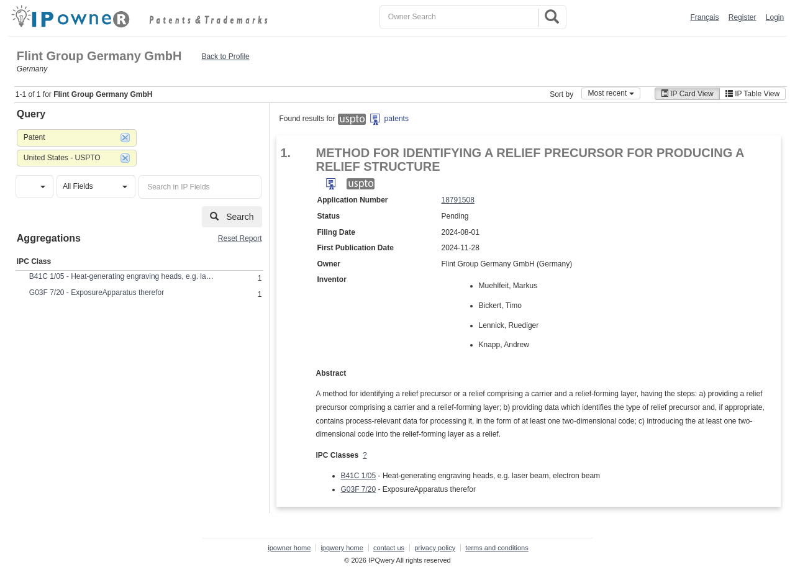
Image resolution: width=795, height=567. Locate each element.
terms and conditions (497, 547)
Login (775, 17)
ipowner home (289, 547)
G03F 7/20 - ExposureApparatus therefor (96, 292)
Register (742, 17)
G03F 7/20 (358, 489)
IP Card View (687, 93)
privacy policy (434, 547)
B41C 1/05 (358, 475)
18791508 (458, 200)
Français (704, 17)
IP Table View (752, 93)
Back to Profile (225, 56)
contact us (388, 547)
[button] (34, 186)
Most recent (611, 93)
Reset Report (240, 238)
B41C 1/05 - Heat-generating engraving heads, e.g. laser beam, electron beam (122, 276)
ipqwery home (341, 547)
